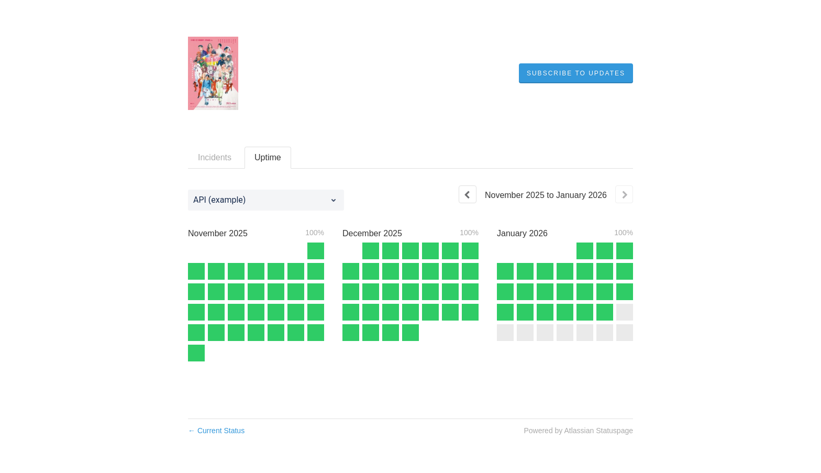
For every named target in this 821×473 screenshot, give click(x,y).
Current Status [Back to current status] (216, 430)
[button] (576, 73)
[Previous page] (467, 194)
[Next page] (624, 194)
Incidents (214, 157)
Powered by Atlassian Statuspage (578, 430)
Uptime (267, 157)
